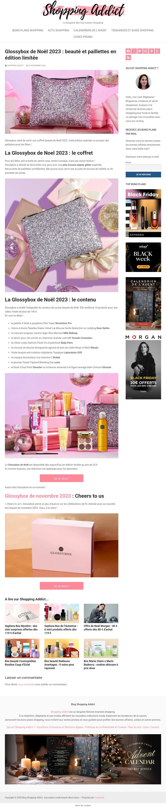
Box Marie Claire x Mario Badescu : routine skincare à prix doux (101, 665)
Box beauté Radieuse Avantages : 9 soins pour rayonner (59, 665)
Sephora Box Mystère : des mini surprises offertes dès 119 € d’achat (21, 629)
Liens (146, 727)
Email (128, 162)
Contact (155, 727)
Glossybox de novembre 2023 (39, 496)
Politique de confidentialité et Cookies (105, 727)
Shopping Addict (14, 65)
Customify (99, 797)
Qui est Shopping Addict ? (21, 727)
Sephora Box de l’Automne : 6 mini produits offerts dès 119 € (61, 629)
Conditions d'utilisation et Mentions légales (60, 727)
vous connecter (26, 684)
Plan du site (134, 727)
